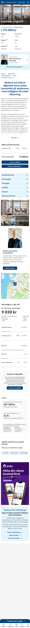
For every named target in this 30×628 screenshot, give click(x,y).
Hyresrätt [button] (6, 453)
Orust (14, 75)
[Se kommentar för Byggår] (7, 46)
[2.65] (24, 354)
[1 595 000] (24, 327)
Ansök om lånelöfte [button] (15, 388)
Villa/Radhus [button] (24, 453)
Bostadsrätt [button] (14, 453)
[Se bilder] (15, 207)
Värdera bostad (10, 268)
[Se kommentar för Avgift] (20, 33)
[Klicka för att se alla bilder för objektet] (22, 221)
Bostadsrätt (11, 73)
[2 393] (24, 362)
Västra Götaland (5, 75)
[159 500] (24, 148)
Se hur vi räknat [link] (15, 162)
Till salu (3, 73)
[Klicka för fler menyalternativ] (28, 2)
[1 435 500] (24, 345)
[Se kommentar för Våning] (7, 40)
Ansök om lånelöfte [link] (15, 166)
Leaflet (23, 298)
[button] (10, 148)
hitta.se (27, 298)
